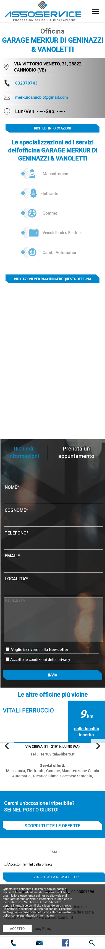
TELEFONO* (53, 538)
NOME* (53, 492)
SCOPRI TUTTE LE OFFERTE (52, 826)
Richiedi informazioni (52, 128)
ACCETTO (17, 928)
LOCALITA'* (53, 584)
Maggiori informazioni (39, 915)
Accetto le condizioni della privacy (40, 659)
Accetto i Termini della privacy (30, 864)
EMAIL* (53, 561)
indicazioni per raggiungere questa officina (52, 279)
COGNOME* (53, 515)
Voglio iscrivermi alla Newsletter (37, 649)
